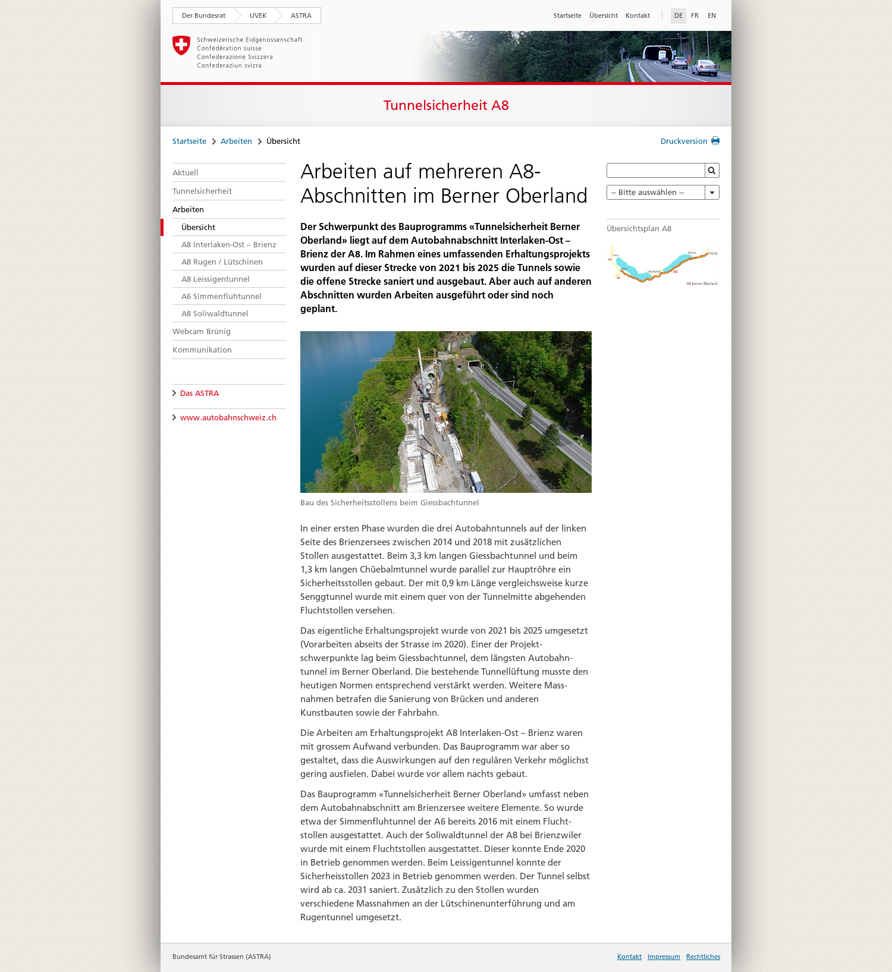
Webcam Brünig (201, 331)
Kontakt (638, 15)
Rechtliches (703, 956)
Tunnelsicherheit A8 (446, 105)
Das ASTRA (199, 393)
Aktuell (185, 172)
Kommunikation (202, 349)
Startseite (568, 15)
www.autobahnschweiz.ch (228, 417)
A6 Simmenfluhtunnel (221, 296)
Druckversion (684, 141)
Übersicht (603, 15)
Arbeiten (236, 141)
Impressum (664, 956)
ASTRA (301, 15)
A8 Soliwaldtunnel (215, 313)
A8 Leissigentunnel (215, 279)
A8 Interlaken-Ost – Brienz (229, 244)
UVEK (258, 15)
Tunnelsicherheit (202, 191)
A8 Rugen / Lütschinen (222, 261)
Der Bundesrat (203, 15)
